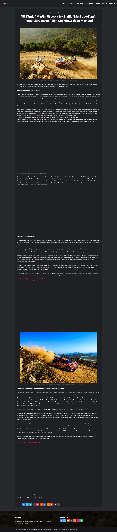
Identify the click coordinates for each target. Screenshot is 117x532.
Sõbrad (111, 3)
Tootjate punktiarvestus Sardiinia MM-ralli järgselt (29, 281)
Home (34, 12)
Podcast (98, 3)
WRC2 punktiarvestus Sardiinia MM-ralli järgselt (28, 442)
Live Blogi (70, 3)
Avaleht (64, 3)
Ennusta (104, 3)
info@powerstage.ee (24, 523)
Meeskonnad (89, 3)
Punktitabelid (79, 3)
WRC (38, 12)
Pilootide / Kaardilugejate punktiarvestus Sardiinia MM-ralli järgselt (33, 279)
